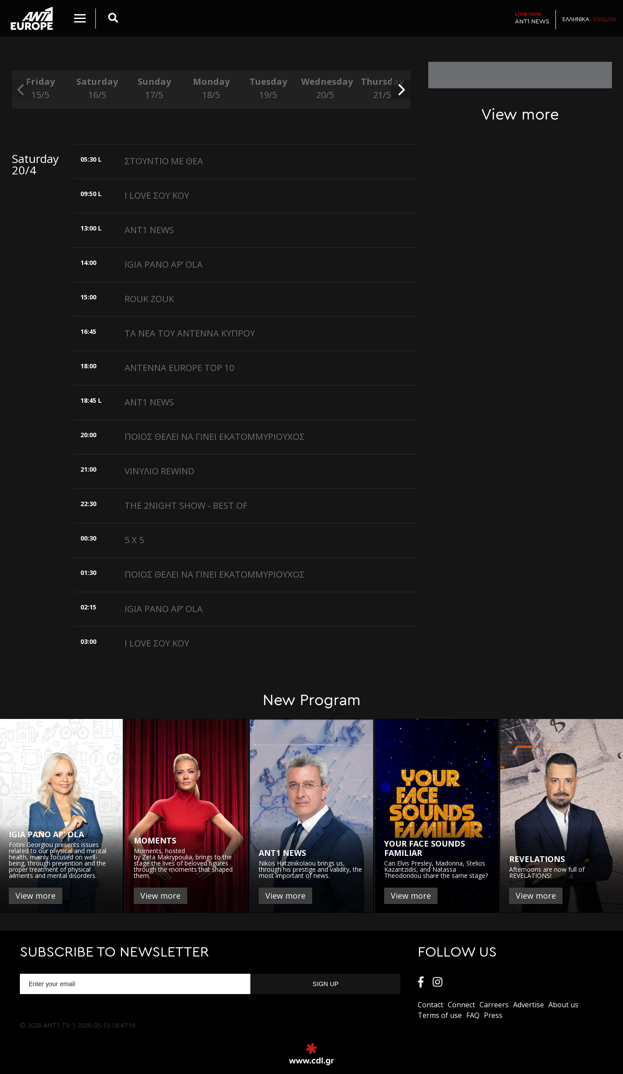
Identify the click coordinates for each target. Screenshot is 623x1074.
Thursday (382, 89)
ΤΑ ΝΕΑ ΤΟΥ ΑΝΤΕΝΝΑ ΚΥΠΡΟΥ (190, 333)
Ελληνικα (576, 19)
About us (563, 1005)
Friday (40, 89)
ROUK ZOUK (149, 299)
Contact (430, 1005)
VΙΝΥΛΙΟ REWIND (159, 471)
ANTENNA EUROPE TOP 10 (179, 368)
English (604, 19)
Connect (461, 1005)
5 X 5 (134, 540)
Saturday (97, 89)
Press (493, 1015)
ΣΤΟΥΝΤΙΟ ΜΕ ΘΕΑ (164, 161)
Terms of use (440, 1015)
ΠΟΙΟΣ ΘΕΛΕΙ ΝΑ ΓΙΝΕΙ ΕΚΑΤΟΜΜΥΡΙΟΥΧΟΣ (215, 436)
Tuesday (268, 89)
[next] (401, 89)
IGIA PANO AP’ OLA (164, 264)
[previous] (21, 89)
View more (35, 895)
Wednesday (325, 89)
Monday (211, 89)
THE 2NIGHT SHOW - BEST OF (186, 505)
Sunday (154, 89)
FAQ (473, 1015)
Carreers (494, 1005)
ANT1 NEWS (532, 17)
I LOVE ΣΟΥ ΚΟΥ (157, 195)
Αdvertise (528, 1005)
